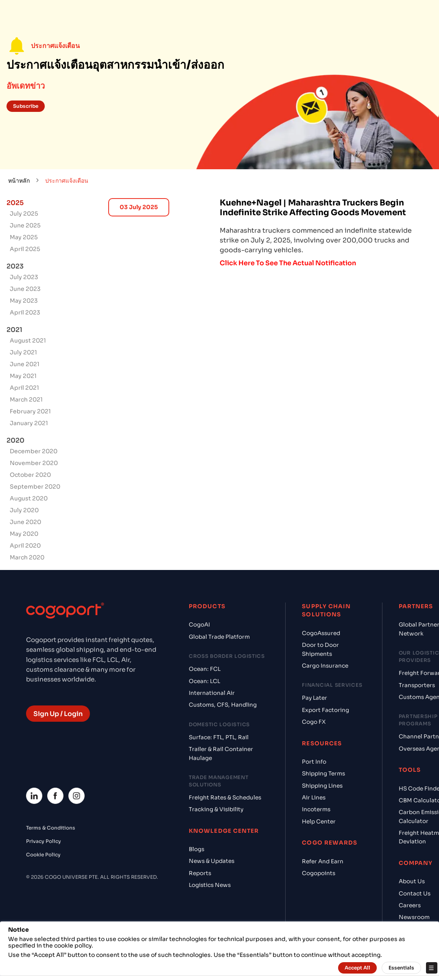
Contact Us (414, 893)
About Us (412, 881)
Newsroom (414, 917)
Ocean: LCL (204, 681)
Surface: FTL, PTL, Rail (219, 737)
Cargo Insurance (325, 665)
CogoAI (199, 624)
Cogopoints (318, 873)
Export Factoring (325, 710)
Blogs (196, 849)
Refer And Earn (322, 861)
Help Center (319, 821)
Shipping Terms (323, 773)
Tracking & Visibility (216, 809)
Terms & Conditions (50, 828)
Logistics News (210, 885)
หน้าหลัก (19, 180)
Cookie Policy (43, 855)
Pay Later (314, 697)
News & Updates (211, 861)
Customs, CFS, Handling (223, 704)
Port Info (314, 761)
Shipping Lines (322, 785)
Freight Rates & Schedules (225, 797)
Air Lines (313, 797)
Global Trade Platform (219, 636)
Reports (200, 873)
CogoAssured (321, 633)
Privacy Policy (43, 841)
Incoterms (316, 809)
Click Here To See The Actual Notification (288, 263)
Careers (410, 905)
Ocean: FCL (205, 669)
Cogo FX (313, 721)
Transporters (417, 685)
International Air (212, 693)
